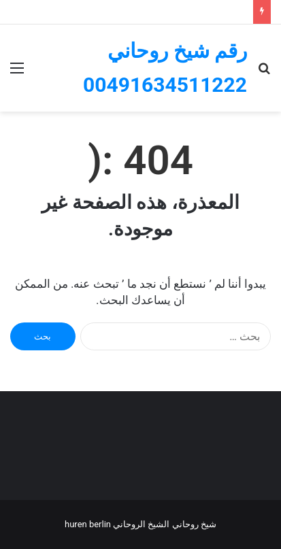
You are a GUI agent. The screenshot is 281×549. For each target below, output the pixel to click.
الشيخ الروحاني (141, 524)
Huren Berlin (88, 524)
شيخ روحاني (194, 524)
